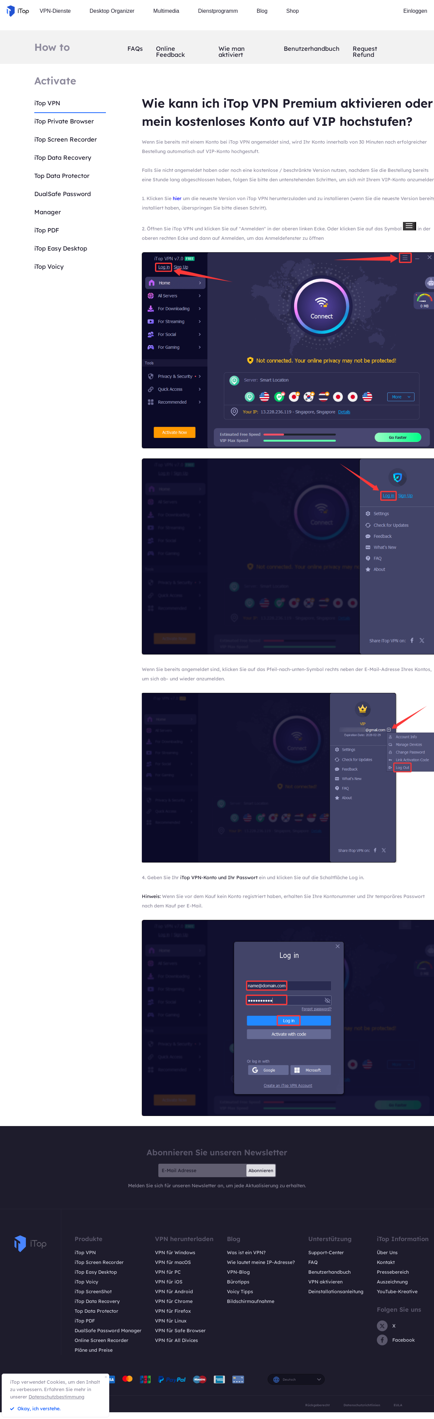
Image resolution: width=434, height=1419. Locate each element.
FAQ (313, 1262)
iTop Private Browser (64, 121)
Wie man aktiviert (232, 52)
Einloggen (415, 11)
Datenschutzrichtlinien (362, 1405)
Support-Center (326, 1252)
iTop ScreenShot (93, 1292)
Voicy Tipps (240, 1292)
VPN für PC (168, 1272)
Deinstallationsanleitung (335, 1292)
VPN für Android (174, 1292)
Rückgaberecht (317, 1405)
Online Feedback (170, 52)
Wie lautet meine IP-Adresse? (261, 1262)
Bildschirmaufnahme (250, 1301)
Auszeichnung (392, 1282)
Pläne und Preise (94, 1350)
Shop (292, 11)
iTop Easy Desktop (60, 248)
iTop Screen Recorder (65, 139)
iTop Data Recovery (62, 157)
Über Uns (387, 1252)
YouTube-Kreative (397, 1292)
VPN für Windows (175, 1252)
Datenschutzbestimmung (56, 1397)
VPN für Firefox (173, 1311)
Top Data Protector (61, 176)
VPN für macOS (173, 1262)
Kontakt (386, 1262)
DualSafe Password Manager (108, 1331)
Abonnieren (260, 1170)
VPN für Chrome (174, 1301)
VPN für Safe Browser (180, 1331)
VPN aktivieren (325, 1282)
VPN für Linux (171, 1321)
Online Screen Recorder (101, 1340)
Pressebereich (393, 1272)
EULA (398, 1405)
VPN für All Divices (176, 1340)
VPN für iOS (169, 1282)
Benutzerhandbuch (312, 49)
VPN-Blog (238, 1272)
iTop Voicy (49, 266)
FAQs (135, 49)
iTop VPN (47, 103)
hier (177, 198)
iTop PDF (46, 230)
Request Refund (365, 52)
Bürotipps (238, 1282)
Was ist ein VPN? (246, 1252)
